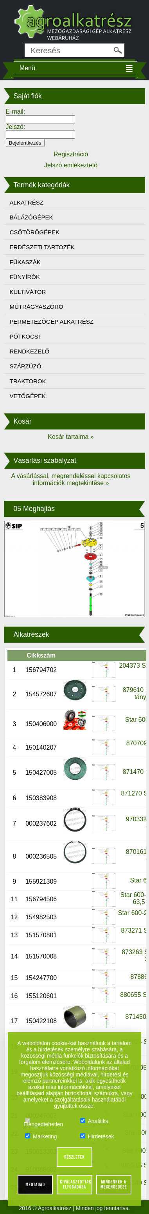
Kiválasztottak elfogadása (75, 1184)
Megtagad (35, 1184)
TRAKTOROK (28, 381)
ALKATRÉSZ (26, 202)
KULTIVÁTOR (28, 291)
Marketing (41, 1136)
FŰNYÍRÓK (25, 277)
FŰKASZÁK (25, 262)
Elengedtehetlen (43, 1121)
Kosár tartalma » (70, 436)
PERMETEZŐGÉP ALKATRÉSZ (52, 321)
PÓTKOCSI (25, 336)
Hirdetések (97, 1136)
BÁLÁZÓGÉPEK (31, 217)
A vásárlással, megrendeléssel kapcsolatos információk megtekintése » (70, 479)
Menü (27, 68)
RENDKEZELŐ (30, 351)
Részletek (74, 1157)
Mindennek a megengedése (114, 1184)
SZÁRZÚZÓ (25, 366)
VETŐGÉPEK (28, 396)
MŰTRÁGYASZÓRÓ (36, 306)
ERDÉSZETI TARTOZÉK (42, 247)
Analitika (94, 1121)
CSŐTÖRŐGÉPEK (35, 232)
